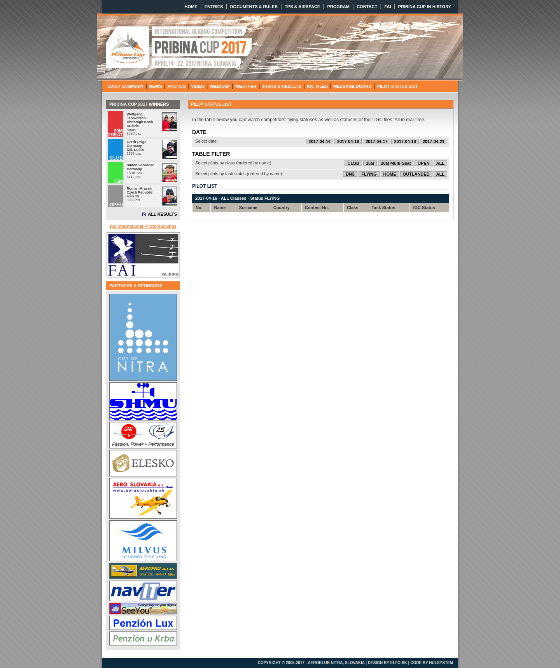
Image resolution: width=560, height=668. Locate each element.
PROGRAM (338, 6)
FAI (387, 6)
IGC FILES (317, 86)
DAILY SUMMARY (126, 86)
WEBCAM (220, 86)
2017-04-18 (405, 141)
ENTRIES (214, 6)
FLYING (368, 174)
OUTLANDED (416, 174)
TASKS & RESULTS (281, 86)
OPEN (423, 163)
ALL (440, 163)
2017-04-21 (433, 141)
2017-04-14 (320, 141)
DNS (350, 174)
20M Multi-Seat (396, 163)
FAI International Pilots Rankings (143, 226)
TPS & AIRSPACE (302, 6)
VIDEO (197, 86)
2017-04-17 (376, 141)
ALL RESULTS (162, 214)
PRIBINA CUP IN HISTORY (424, 6)
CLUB (353, 163)
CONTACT (367, 6)
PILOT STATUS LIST (397, 86)
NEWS (155, 86)
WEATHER (246, 86)
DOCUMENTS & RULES (254, 6)
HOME (191, 6)
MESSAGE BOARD (352, 86)
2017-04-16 (348, 141)
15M (370, 163)
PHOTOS (177, 86)
